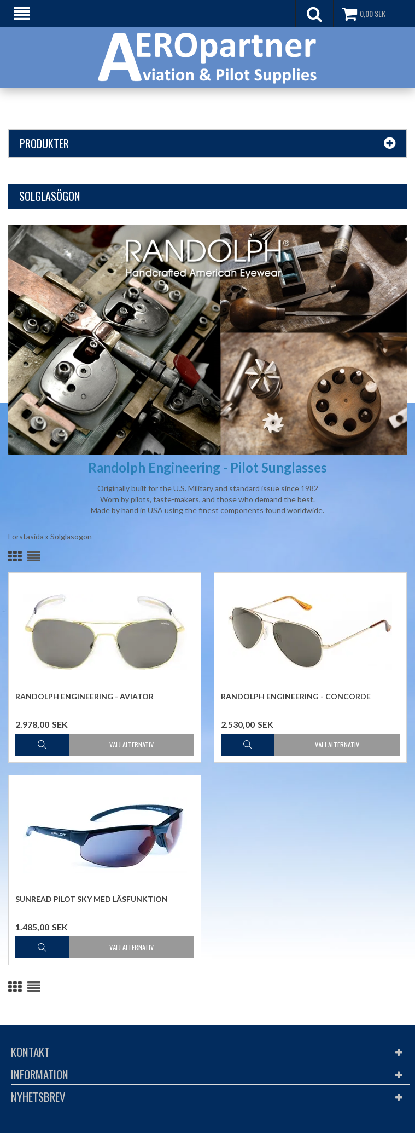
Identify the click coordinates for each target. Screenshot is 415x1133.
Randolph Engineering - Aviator (84, 696)
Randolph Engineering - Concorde (296, 696)
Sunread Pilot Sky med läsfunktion (91, 899)
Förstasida (26, 536)
